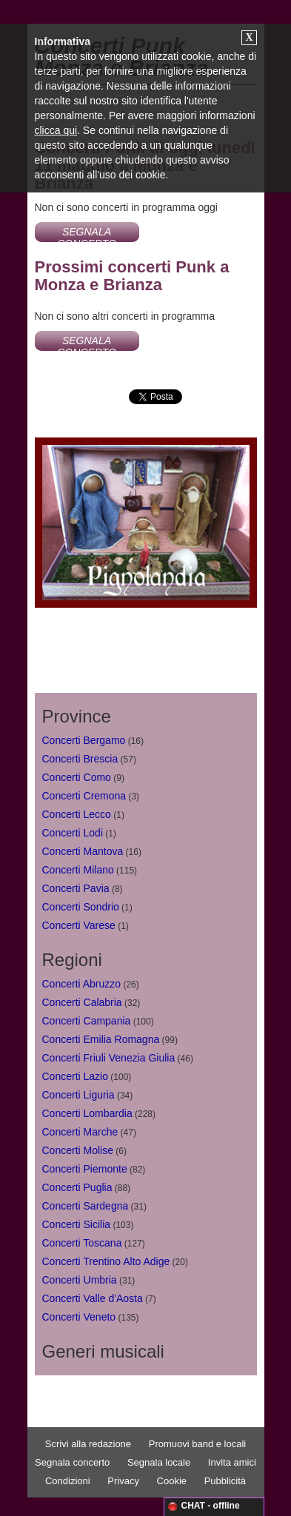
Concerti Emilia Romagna (101, 1039)
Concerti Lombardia (87, 1113)
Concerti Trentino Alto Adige (106, 1261)
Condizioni (67, 1480)
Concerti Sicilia (76, 1224)
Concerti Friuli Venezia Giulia (108, 1058)
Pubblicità (225, 1480)
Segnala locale (158, 1462)
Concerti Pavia (76, 888)
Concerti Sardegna (85, 1206)
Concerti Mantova (83, 851)
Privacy (123, 1480)
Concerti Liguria (78, 1095)
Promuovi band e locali (198, 1443)
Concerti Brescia (80, 759)
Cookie (172, 1480)
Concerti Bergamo (84, 740)
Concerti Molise (77, 1150)
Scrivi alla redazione (88, 1443)
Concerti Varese (79, 925)
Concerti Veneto (79, 1317)
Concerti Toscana (82, 1243)
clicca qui (56, 130)
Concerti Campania (86, 1021)
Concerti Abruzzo (81, 984)
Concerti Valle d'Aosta (92, 1298)
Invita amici (232, 1462)
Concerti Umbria (79, 1280)
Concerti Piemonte (84, 1169)
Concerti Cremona (84, 796)
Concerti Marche (80, 1132)
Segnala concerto (72, 1462)
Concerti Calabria (82, 1002)
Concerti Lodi (73, 833)
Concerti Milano (78, 870)
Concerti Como (76, 777)
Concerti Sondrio (80, 907)
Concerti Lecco (76, 814)
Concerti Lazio (75, 1076)
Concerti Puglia (77, 1187)
